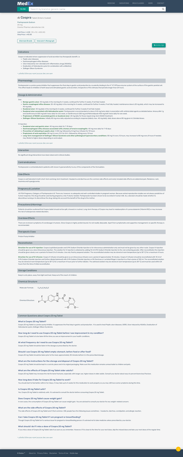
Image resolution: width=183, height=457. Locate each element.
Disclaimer (53, 453)
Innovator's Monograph (45, 41)
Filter (23, 9)
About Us (32, 453)
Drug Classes (140, 3)
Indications (126, 3)
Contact (160, 3)
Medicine (114, 3)
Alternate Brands (25, 41)
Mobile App (74, 453)
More (151, 3)
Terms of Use (63, 453)
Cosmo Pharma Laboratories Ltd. (30, 27)
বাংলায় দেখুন (159, 45)
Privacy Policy (42, 453)
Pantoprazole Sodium (26, 22)
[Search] (163, 9)
